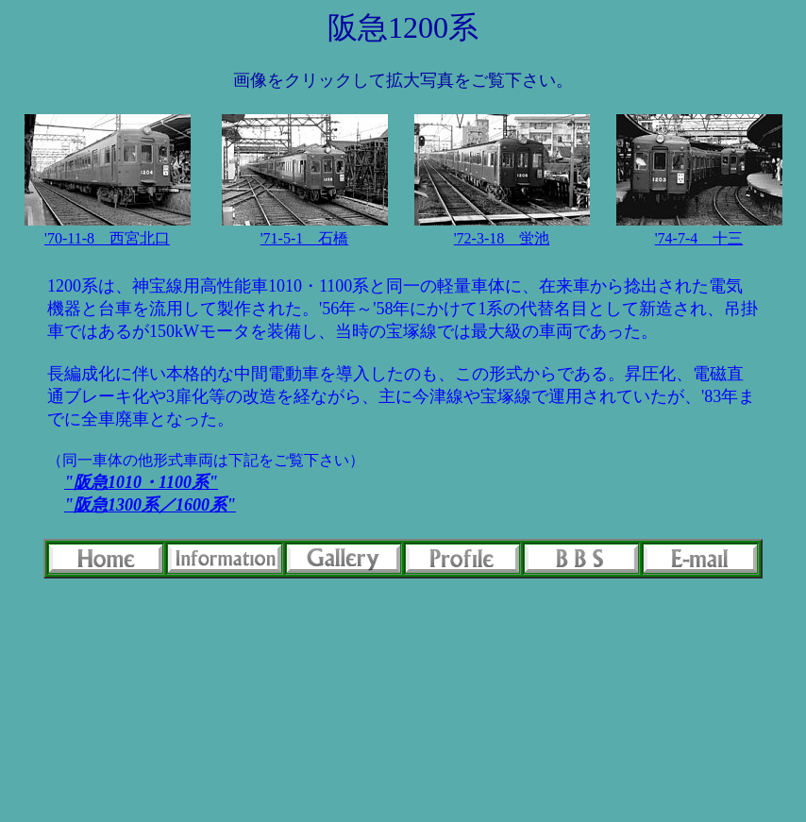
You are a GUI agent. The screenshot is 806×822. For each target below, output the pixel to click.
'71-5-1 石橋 (304, 238)
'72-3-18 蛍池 (502, 238)
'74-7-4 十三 (699, 238)
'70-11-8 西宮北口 (107, 238)
